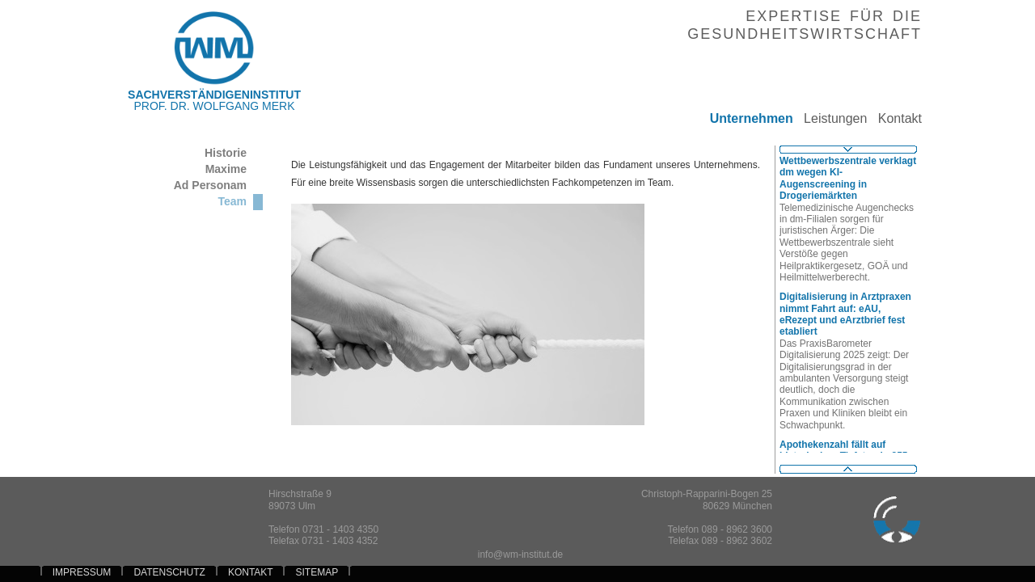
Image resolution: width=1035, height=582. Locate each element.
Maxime (226, 168)
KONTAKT (250, 572)
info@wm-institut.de (521, 554)
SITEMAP (317, 572)
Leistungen (830, 118)
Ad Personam (210, 185)
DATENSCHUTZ (169, 572)
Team (232, 201)
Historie (226, 152)
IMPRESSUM (82, 572)
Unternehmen (745, 118)
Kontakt (894, 118)
